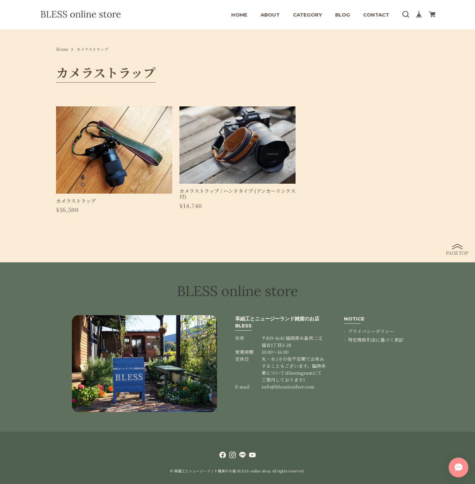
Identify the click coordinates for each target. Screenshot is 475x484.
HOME (239, 15)
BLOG (342, 15)
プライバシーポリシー (371, 331)
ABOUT (270, 15)
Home (62, 49)
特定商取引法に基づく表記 (375, 339)
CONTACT (376, 15)
